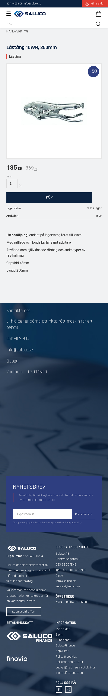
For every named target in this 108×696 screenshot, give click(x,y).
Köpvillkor (62, 651)
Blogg (59, 634)
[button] (10, 13)
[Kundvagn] (98, 14)
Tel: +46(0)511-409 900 (71, 570)
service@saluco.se (68, 586)
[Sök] (98, 23)
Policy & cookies (66, 656)
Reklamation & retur (69, 662)
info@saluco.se (32, 3)
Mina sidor (63, 629)
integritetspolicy (73, 522)
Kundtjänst (63, 640)
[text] (14, 168)
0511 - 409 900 (14, 3)
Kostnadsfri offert (23, 612)
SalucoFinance (65, 645)
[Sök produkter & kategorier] (50, 24)
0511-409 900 (17, 338)
